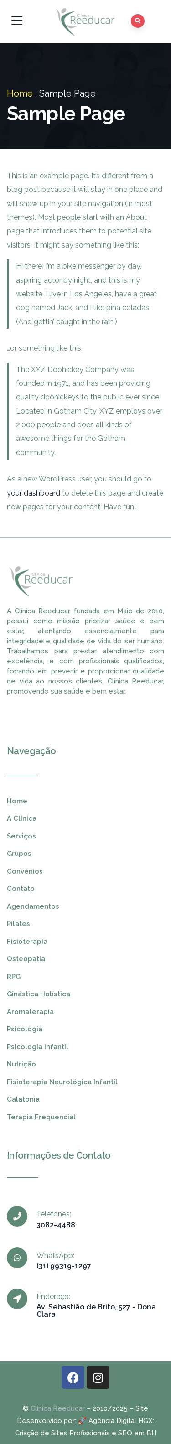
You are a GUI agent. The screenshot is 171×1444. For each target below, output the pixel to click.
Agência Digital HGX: (121, 1421)
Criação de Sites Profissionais (62, 1433)
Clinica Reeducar (58, 1408)
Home (20, 93)
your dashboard (33, 493)
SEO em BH (137, 1433)
